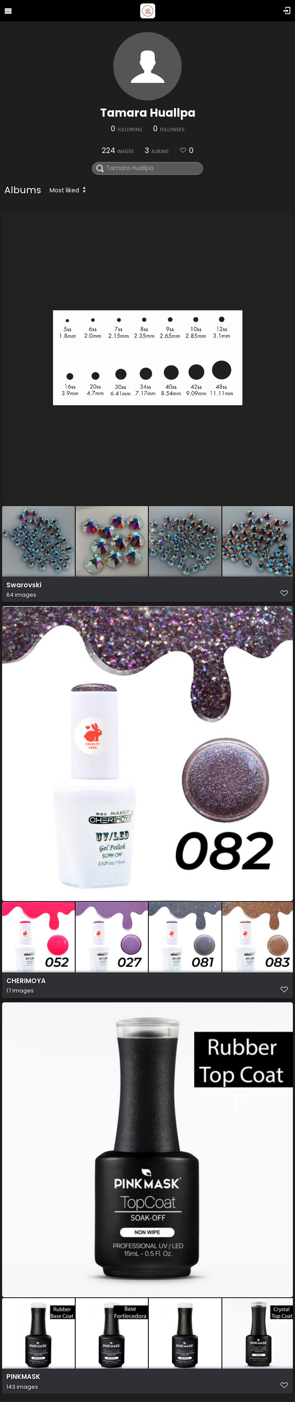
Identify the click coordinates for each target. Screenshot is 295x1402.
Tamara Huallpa (147, 113)
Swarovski (23, 585)
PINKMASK (23, 1377)
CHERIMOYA (26, 981)
